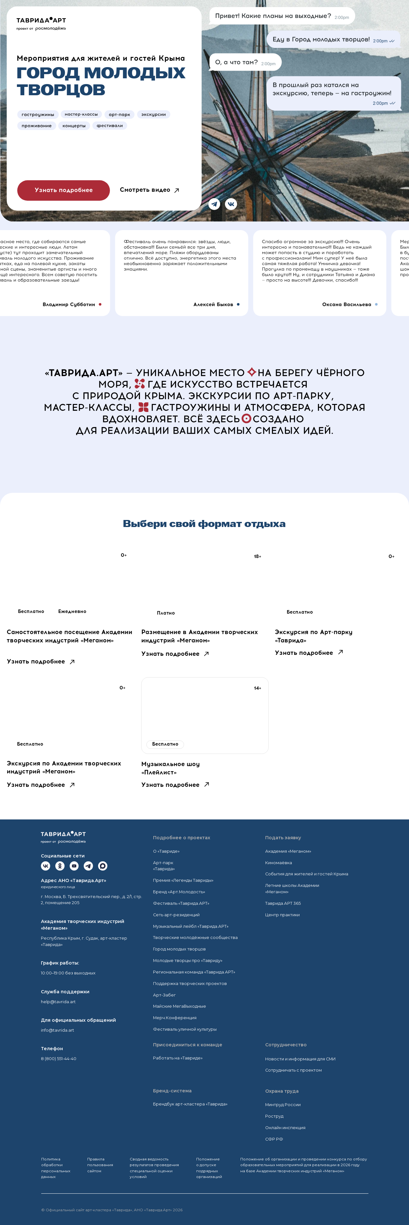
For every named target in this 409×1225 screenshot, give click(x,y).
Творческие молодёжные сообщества (195, 937)
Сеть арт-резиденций (176, 914)
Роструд (274, 1116)
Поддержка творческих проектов (190, 983)
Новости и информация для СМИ (300, 1059)
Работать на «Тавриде (177, 1058)
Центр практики (282, 914)
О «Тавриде (165, 851)
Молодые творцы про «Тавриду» (187, 960)
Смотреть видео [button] (145, 190)
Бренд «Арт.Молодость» (179, 891)
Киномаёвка (278, 862)
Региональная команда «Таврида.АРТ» (194, 972)
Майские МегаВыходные (179, 1006)
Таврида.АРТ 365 (283, 903)
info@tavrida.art (57, 1030)
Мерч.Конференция (175, 1017)
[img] (70, 584)
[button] (176, 190)
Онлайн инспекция (285, 1127)
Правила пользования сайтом (100, 1165)
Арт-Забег (164, 995)
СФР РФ (274, 1139)
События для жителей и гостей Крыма (306, 874)
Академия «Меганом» (288, 851)
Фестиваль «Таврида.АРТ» (181, 903)
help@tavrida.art (58, 1001)
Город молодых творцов (179, 949)
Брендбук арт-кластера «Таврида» (190, 1104)
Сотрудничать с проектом (293, 1070)
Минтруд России (283, 1104)
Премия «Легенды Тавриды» (183, 880)
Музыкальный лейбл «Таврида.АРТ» (190, 926)
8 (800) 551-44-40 (58, 1058)
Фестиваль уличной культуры (185, 1029)
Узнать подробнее (36, 662)
